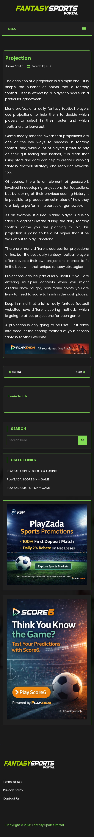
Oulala (16, 372)
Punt (79, 372)
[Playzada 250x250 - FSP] (47, 584)
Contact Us (11, 798)
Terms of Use (12, 782)
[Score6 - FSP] (47, 718)
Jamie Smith (14, 66)
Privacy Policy (13, 790)
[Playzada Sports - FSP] (47, 352)
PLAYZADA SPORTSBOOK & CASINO (32, 471)
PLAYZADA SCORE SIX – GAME (28, 479)
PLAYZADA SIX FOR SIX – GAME (29, 488)
